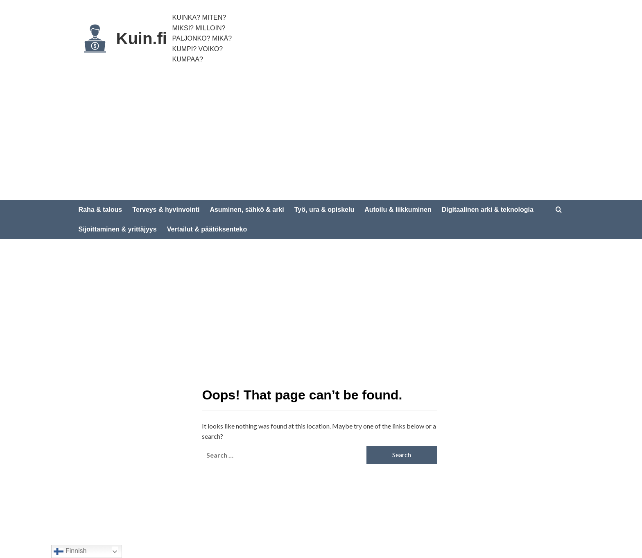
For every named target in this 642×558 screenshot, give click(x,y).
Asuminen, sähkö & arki (247, 209)
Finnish (70, 551)
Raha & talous (100, 209)
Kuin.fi (141, 38)
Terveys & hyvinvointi (165, 209)
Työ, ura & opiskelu (324, 209)
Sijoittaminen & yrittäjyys (118, 229)
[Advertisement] (321, 138)
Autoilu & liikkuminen (398, 209)
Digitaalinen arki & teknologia (487, 209)
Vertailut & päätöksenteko (207, 229)
